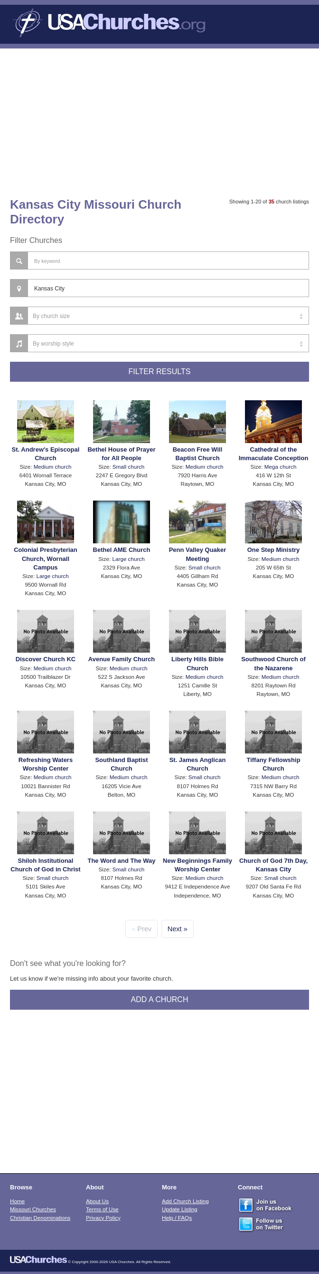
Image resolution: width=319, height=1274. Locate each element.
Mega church (280, 466)
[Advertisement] (159, 119)
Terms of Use (102, 1209)
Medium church (53, 466)
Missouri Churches (33, 1209)
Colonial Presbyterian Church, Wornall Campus (45, 558)
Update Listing (179, 1209)
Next (175, 929)
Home (17, 1201)
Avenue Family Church (121, 659)
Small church (129, 466)
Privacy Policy (103, 1218)
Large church (52, 576)
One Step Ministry (273, 549)
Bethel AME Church (121, 549)
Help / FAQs (177, 1218)
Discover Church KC (45, 659)
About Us (97, 1201)
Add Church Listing (185, 1201)
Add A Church (159, 999)
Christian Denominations (40, 1218)
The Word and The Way (121, 860)
